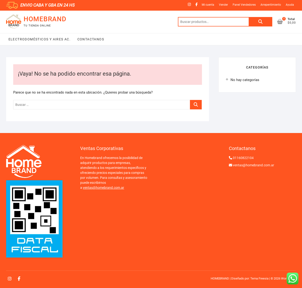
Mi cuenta (208, 4)
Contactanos (90, 39)
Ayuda (290, 4)
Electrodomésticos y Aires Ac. (39, 39)
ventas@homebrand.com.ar (103, 187)
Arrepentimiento (270, 4)
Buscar (260, 21)
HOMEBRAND (45, 19)
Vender (223, 4)
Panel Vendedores (244, 4)
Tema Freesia (259, 278)
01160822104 (243, 158)
